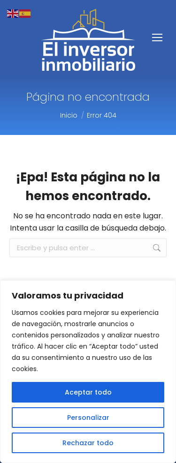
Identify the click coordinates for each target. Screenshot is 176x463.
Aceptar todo (88, 392)
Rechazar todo (88, 443)
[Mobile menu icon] (157, 37)
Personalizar (88, 417)
